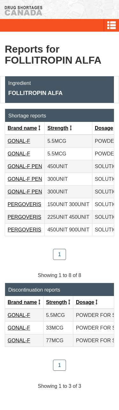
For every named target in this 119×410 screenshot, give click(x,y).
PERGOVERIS (24, 204)
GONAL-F (19, 141)
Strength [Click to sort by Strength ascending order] (57, 128)
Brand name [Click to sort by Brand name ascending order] (22, 128)
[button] (111, 25)
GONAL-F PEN (25, 166)
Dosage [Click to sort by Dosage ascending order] (104, 128)
